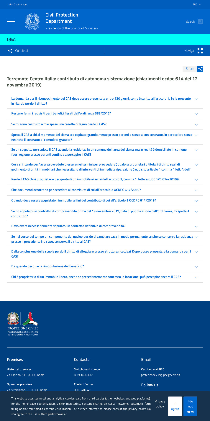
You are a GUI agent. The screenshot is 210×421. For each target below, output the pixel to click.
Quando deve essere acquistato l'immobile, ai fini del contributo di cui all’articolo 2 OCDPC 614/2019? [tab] (83, 200)
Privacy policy (160, 404)
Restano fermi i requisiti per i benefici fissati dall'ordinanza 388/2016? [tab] (61, 113)
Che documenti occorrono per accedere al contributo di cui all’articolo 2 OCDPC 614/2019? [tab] (76, 189)
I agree (175, 406)
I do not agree (190, 406)
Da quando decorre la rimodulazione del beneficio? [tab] (47, 266)
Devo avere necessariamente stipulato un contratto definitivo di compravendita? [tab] (68, 225)
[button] (198, 21)
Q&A (11, 39)
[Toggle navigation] (10, 21)
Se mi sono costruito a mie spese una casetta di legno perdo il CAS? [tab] (58, 124)
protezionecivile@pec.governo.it (160, 375)
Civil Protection (71, 18)
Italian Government (17, 4)
